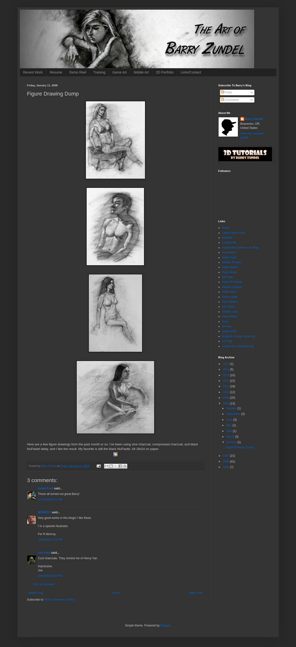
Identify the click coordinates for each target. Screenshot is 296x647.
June (229, 419)
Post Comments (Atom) (60, 599)
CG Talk (227, 341)
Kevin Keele (229, 297)
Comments (230, 100)
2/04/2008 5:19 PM (50, 539)
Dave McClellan (232, 282)
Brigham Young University (238, 336)
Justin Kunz (229, 331)
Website (227, 237)
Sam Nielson (230, 301)
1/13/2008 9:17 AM (50, 499)
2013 (226, 375)
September (233, 414)
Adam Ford (45, 488)
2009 (226, 397)
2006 (226, 461)
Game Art (119, 72)
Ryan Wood (229, 272)
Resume (56, 72)
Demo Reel (77, 72)
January (231, 442)
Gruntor (227, 326)
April (229, 431)
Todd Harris (229, 292)
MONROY (44, 512)
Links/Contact (191, 72)
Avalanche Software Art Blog (240, 247)
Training (99, 72)
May (229, 425)
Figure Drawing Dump (239, 447)
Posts (226, 92)
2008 (226, 403)
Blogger (165, 625)
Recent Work (33, 72)
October (231, 408)
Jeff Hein (227, 277)
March (230, 436)
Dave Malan (229, 267)
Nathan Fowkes (232, 262)
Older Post (196, 593)
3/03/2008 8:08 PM (50, 576)
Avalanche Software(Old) (238, 346)
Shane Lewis (230, 311)
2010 (226, 392)
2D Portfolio (165, 72)
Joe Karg (44, 552)
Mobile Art (141, 72)
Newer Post (35, 593)
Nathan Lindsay (232, 287)
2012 (226, 380)
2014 (226, 369)
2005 (226, 467)
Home (116, 593)
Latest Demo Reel (233, 233)
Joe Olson (228, 306)
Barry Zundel (254, 119)
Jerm (225, 321)
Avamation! (229, 252)
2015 (226, 364)
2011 (226, 386)
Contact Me (229, 242)
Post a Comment (44, 584)
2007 (226, 455)
